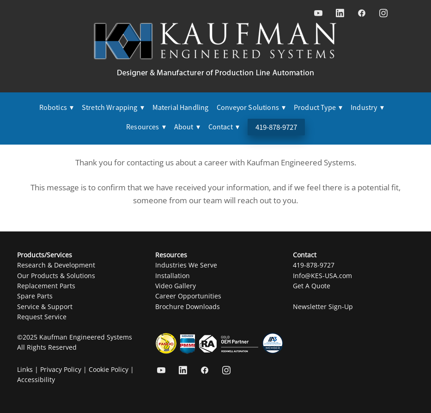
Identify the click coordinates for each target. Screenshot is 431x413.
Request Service (42, 316)
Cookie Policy (108, 369)
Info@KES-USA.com (322, 275)
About (187, 127)
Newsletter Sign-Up (323, 306)
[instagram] (383, 13)
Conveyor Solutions (251, 107)
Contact (224, 127)
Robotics (56, 107)
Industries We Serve (186, 265)
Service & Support (45, 306)
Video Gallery (175, 285)
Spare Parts (35, 296)
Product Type (318, 107)
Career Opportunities (188, 296)
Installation (172, 275)
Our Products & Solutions (56, 275)
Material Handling (180, 107)
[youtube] (318, 13)
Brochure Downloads (187, 306)
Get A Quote (311, 285)
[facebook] (361, 13)
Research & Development (56, 265)
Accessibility (36, 379)
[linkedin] (340, 13)
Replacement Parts (46, 285)
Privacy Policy (60, 369)
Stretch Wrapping (113, 107)
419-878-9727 (276, 127)
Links (25, 369)
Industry (367, 107)
